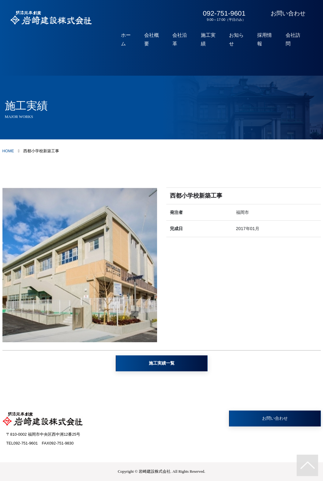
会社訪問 (294, 39)
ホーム (132, 39)
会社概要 (157, 39)
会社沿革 (184, 39)
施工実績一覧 (162, 363)
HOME (8, 151)
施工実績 (212, 39)
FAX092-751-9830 (57, 443)
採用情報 (266, 39)
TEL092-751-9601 (22, 443)
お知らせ (239, 39)
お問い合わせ (288, 13)
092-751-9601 (223, 15)
